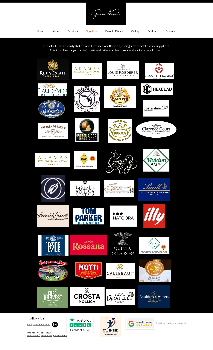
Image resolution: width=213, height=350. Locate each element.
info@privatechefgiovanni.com (50, 335)
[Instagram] (55, 324)
